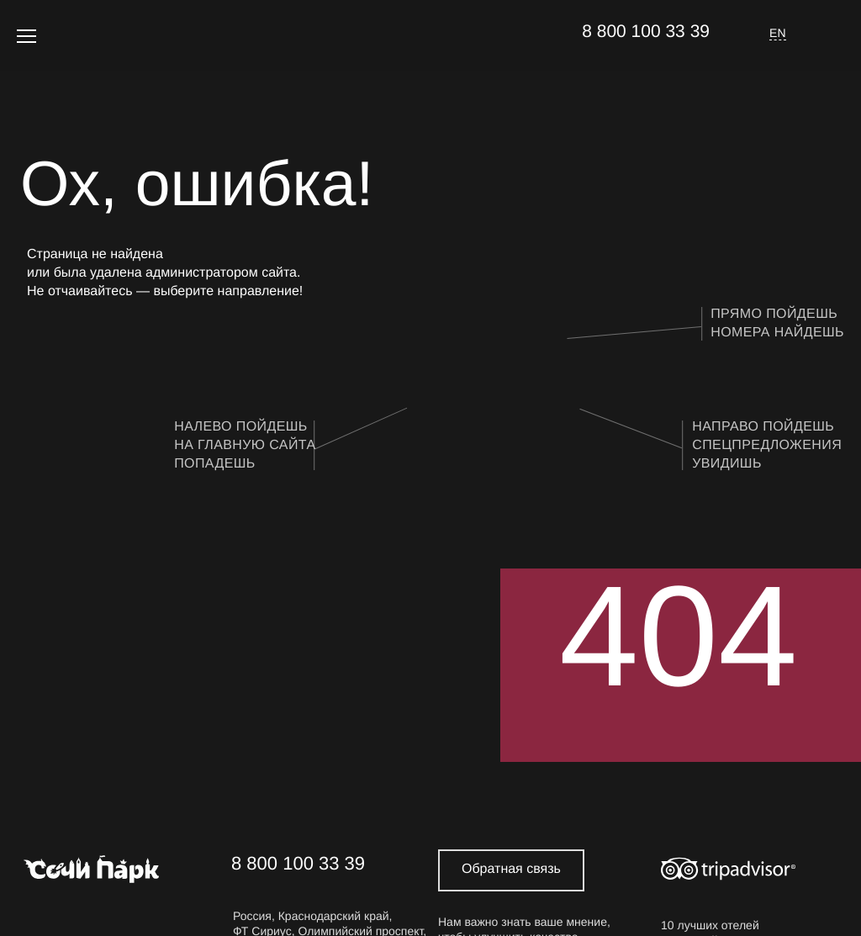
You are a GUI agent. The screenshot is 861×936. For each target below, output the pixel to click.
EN (777, 33)
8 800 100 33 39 (646, 31)
